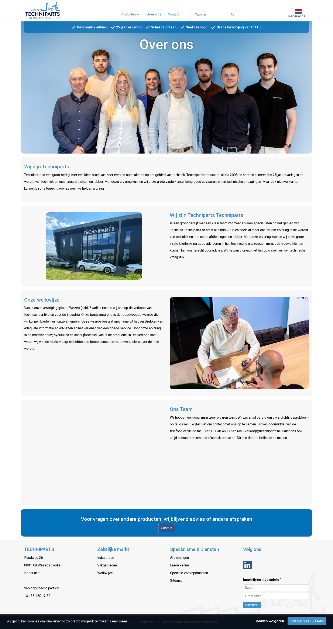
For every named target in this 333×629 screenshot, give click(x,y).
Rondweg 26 (33, 558)
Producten (130, 14)
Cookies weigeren (269, 621)
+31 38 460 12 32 (37, 596)
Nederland (32, 573)
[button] (298, 13)
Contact (173, 14)
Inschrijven (252, 605)
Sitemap (176, 581)
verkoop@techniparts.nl (41, 588)
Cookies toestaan (307, 621)
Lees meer (118, 621)
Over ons (153, 14)
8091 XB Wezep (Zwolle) (43, 565)
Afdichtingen (179, 558)
